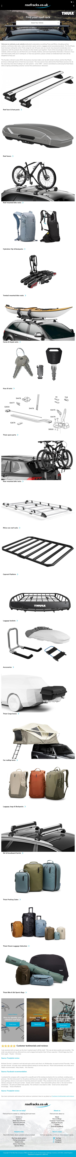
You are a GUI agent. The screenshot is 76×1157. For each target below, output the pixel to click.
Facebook (58, 1140)
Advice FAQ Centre (19, 1144)
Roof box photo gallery (19, 1138)
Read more (12, 1024)
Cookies (57, 1125)
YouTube (58, 1138)
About (57, 1117)
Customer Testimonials (57, 1121)
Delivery (19, 1119)
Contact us (19, 1117)
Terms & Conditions (57, 1126)
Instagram (58, 1142)
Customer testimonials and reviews (63, 1096)
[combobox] (38, 23)
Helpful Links (19, 1142)
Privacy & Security (57, 1123)
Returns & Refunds (19, 1123)
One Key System (19, 1125)
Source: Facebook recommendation (14, 1072)
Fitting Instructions (19, 1140)
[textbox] (38, 23)
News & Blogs (57, 1119)
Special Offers (19, 1146)
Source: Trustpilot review (10, 1058)
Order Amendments (19, 1121)
